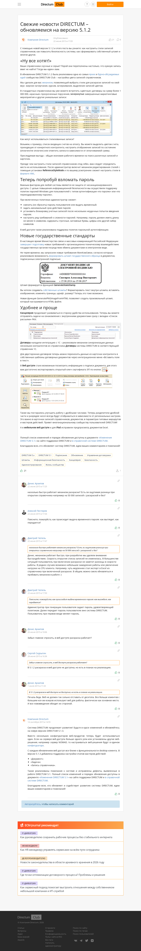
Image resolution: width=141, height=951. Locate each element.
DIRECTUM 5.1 (45, 455)
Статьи (21, 928)
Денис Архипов (36, 483)
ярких (92, 74)
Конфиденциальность (55, 933)
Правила (49, 930)
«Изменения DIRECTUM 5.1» (54, 777)
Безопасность (91, 460)
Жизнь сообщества (55, 464)
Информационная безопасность (49, 460)
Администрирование (32, 464)
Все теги (49, 939)
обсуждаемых (112, 74)
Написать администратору (53, 944)
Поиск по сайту (80, 928)
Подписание (61, 455)
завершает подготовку (32, 244)
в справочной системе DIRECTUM (90, 440)
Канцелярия (75, 460)
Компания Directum (38, 40)
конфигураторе (36, 745)
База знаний (23, 936)
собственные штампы (54, 290)
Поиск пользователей (83, 933)
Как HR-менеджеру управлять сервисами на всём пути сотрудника (59, 849)
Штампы (26, 460)
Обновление (77, 455)
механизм (47, 82)
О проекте (50, 928)
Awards (21, 939)
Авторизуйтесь (33, 804)
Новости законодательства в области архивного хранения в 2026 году (62, 862)
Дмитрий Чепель (37, 538)
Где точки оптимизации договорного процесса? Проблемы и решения (62, 875)
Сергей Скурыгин (37, 653)
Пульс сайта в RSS (53, 936)
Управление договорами (99, 455)
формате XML (27, 173)
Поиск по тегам (80, 930)
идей (22, 77)
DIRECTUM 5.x (28, 455)
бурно (101, 74)
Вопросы (22, 930)
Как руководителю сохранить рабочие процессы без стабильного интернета (66, 837)
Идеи (20, 933)
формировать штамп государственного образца (74, 255)
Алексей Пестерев (37, 510)
